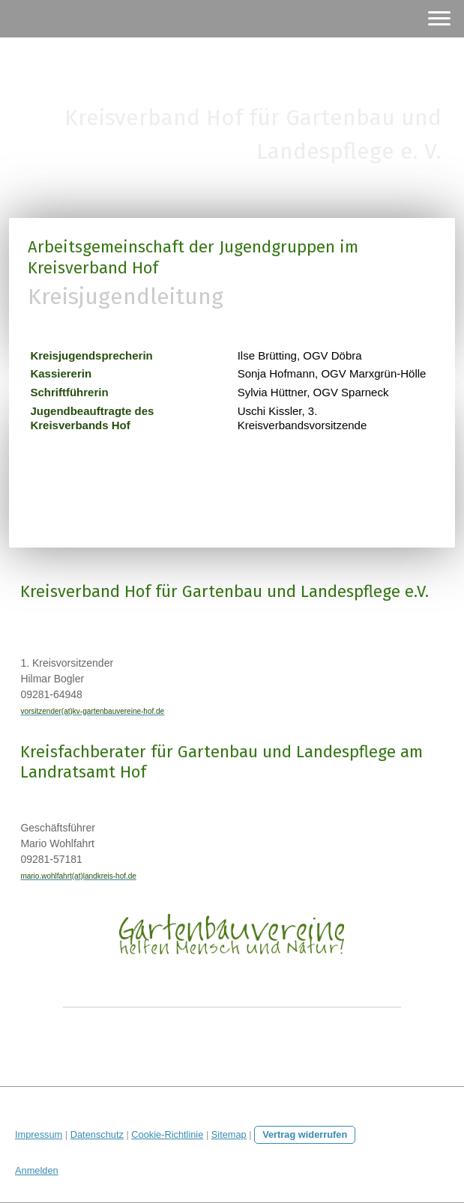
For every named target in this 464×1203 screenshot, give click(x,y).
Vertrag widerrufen (304, 1134)
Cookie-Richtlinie (167, 1134)
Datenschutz (97, 1134)
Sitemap (229, 1134)
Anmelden (36, 1170)
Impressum (38, 1134)
